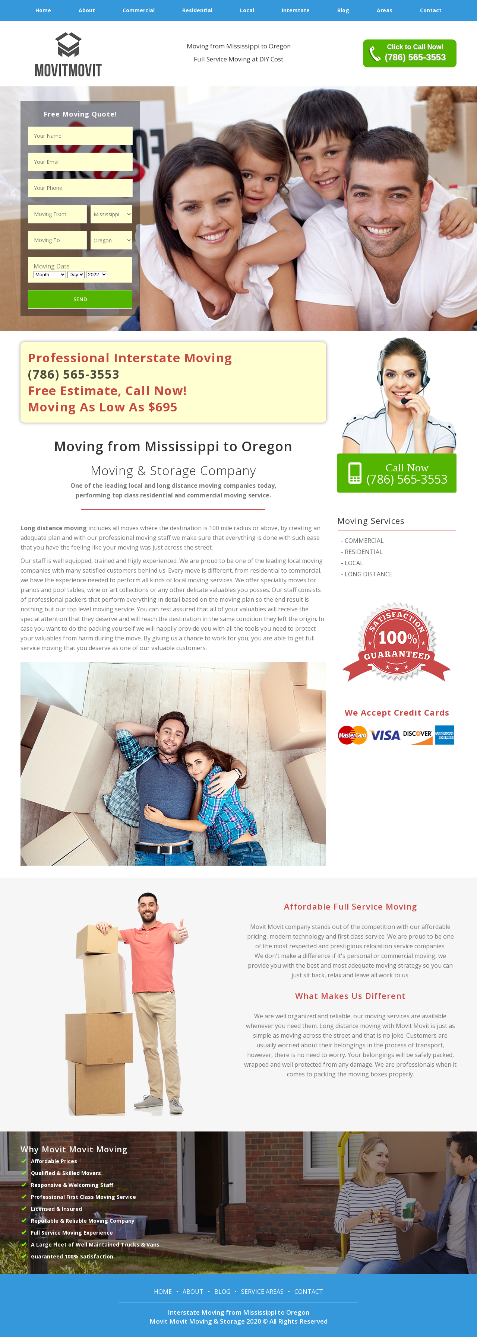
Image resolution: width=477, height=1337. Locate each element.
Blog (222, 1291)
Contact (308, 1291)
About (193, 1291)
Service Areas (262, 1291)
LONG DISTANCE (366, 574)
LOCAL (352, 563)
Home (163, 1291)
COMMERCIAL (362, 541)
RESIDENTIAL (362, 552)
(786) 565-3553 (74, 374)
